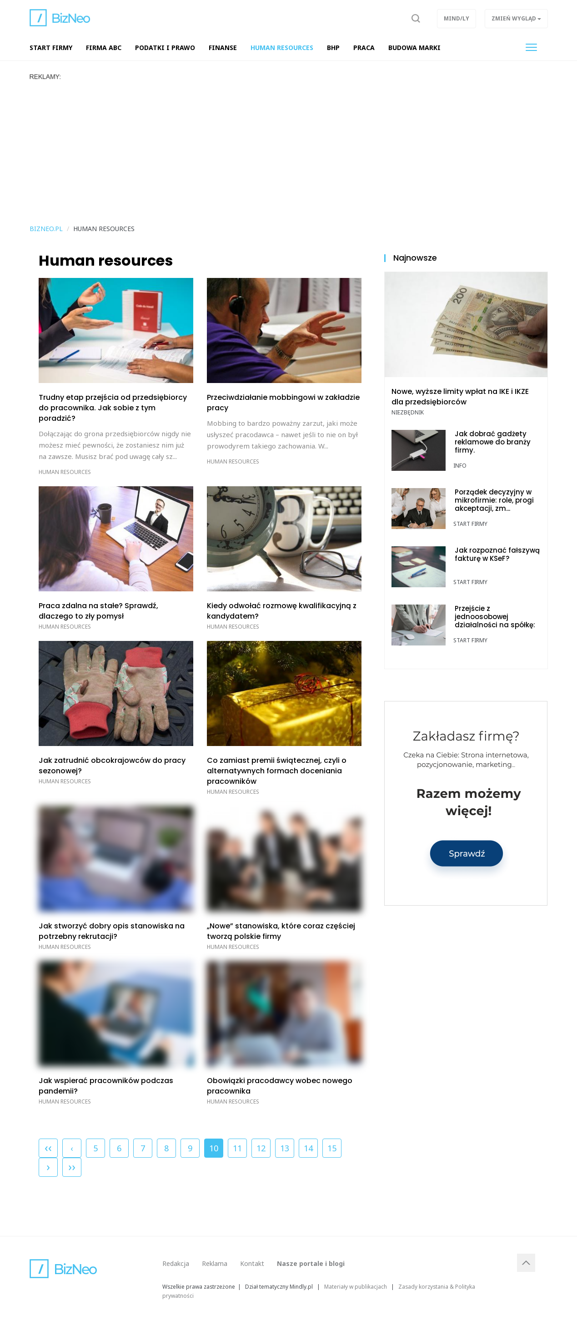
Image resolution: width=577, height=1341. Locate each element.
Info (460, 465)
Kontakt (252, 1263)
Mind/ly (456, 18)
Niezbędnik (407, 412)
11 (237, 1148)
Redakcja (175, 1263)
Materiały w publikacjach (355, 1286)
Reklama (214, 1263)
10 (213, 1146)
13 (284, 1148)
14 (308, 1148)
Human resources (65, 472)
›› (71, 1166)
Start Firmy (470, 524)
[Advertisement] (289, 148)
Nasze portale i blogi (311, 1263)
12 (261, 1148)
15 (331, 1148)
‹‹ (48, 1147)
